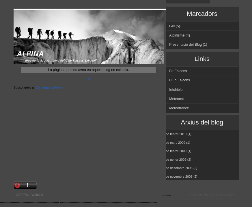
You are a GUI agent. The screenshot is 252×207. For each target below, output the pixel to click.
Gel (172, 26)
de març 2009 (175, 142)
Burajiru (203, 194)
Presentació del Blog (185, 45)
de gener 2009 (176, 159)
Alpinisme (176, 35)
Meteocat (176, 99)
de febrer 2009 (176, 151)
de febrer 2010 (176, 134)
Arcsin (219, 194)
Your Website (33, 194)
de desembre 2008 (179, 168)
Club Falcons (179, 80)
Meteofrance (179, 108)
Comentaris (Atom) (49, 87)
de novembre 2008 (179, 176)
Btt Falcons (178, 71)
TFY (195, 194)
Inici (89, 78)
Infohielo (176, 90)
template (229, 194)
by (191, 194)
